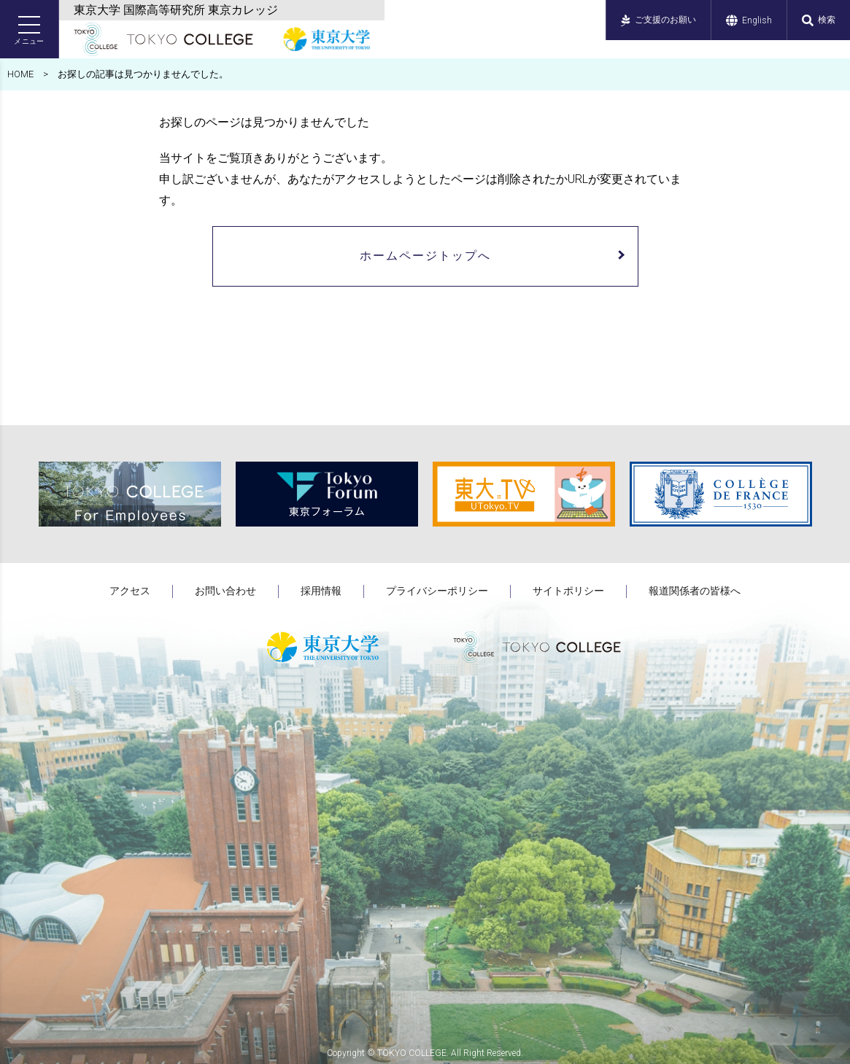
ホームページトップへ (425, 256)
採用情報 (321, 591)
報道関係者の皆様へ (695, 591)
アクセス (129, 591)
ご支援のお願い (658, 20)
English (749, 20)
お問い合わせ (225, 591)
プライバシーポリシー (437, 591)
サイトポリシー (568, 591)
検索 (818, 20)
